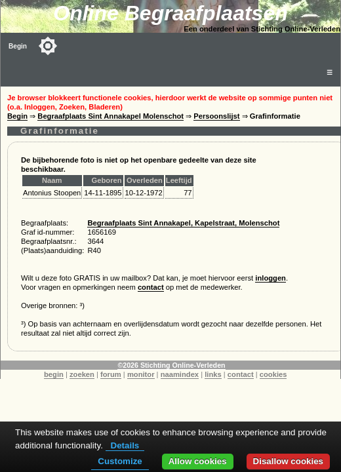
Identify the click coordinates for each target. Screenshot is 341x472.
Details (125, 445)
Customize (120, 461)
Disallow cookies (288, 461)
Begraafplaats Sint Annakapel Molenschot (110, 116)
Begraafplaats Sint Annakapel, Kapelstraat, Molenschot (183, 223)
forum (110, 374)
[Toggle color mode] (48, 46)
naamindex (180, 374)
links (213, 374)
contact (151, 287)
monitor (141, 374)
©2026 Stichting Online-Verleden (171, 365)
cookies (273, 374)
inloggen (270, 278)
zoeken (82, 374)
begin (54, 374)
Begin (18, 46)
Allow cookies (198, 461)
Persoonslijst (216, 116)
